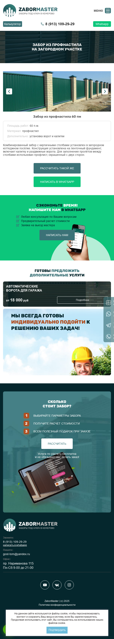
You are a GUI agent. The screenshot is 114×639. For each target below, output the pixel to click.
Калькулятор (12, 24)
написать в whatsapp (15, 545)
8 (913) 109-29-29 (15, 541)
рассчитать (57, 443)
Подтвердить (57, 630)
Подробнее (82, 300)
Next (105, 91)
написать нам (57, 235)
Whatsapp (102, 24)
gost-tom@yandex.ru (16, 554)
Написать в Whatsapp (57, 181)
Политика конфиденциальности (57, 604)
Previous (9, 91)
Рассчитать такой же (57, 168)
